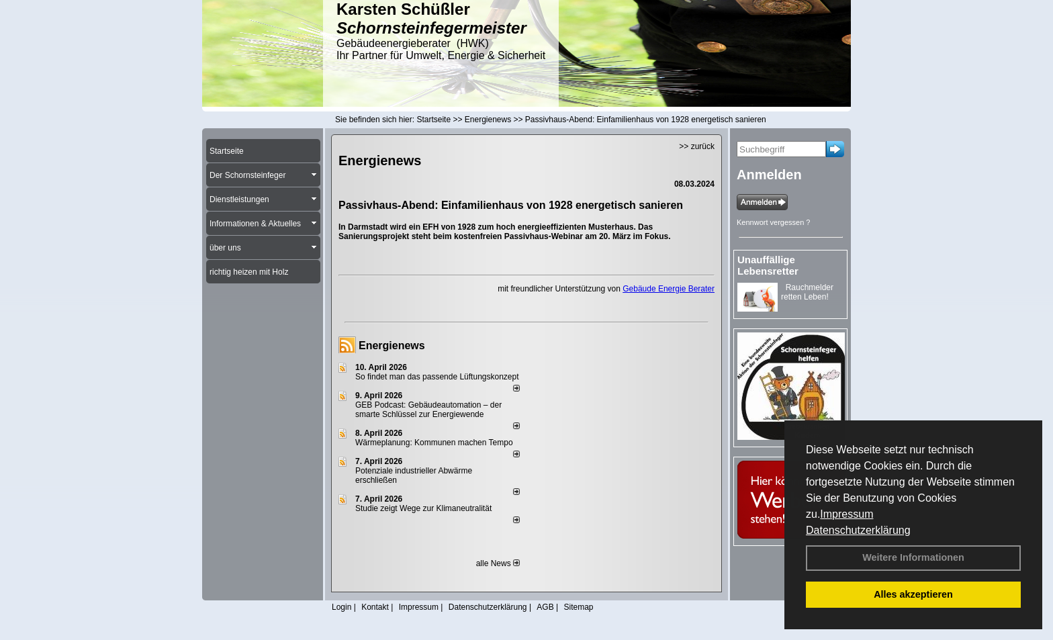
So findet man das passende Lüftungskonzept (437, 376)
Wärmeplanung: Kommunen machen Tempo (434, 442)
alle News (498, 563)
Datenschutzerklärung (858, 530)
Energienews (392, 345)
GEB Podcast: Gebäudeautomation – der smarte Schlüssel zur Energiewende (428, 409)
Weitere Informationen (913, 557)
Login (341, 607)
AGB (545, 607)
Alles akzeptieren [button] (913, 594)
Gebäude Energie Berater (669, 288)
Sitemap (578, 607)
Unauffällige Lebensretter (767, 265)
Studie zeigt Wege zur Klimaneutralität (423, 508)
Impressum (846, 514)
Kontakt (375, 607)
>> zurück (697, 146)
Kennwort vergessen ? (773, 222)
